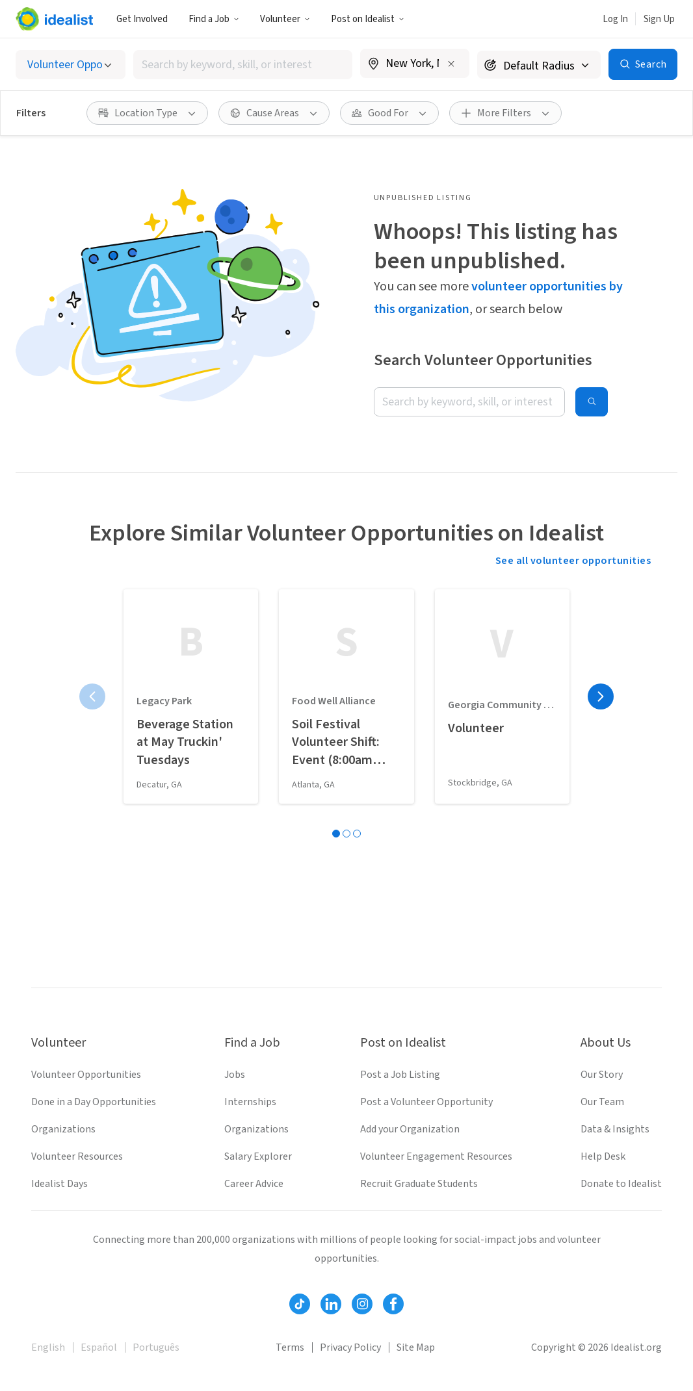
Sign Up (659, 19)
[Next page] (601, 696)
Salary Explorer (258, 1156)
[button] (214, 18)
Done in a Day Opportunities (93, 1102)
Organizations (63, 1129)
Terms (290, 1347)
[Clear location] (451, 63)
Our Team (602, 1102)
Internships (250, 1102)
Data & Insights (615, 1129)
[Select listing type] (70, 64)
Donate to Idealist (621, 1184)
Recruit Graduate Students (419, 1184)
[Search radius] (539, 65)
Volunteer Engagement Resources (436, 1156)
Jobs (234, 1074)
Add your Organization (410, 1129)
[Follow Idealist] (299, 1304)
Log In (615, 19)
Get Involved (142, 19)
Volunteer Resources (77, 1156)
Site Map (416, 1347)
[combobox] (243, 65)
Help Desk (603, 1156)
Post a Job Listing (400, 1074)
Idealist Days (59, 1184)
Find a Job (214, 19)
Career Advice (253, 1184)
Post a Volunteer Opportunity (426, 1102)
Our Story (602, 1074)
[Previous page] (92, 696)
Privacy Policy (350, 1347)
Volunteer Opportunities (86, 1074)
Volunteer (285, 19)
